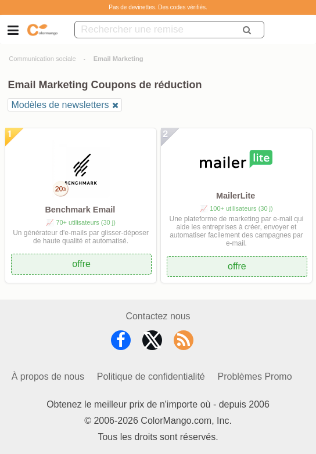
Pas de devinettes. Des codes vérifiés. (158, 7)
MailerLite (235, 195)
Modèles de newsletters (60, 105)
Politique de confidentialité (151, 376)
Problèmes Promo (255, 376)
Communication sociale (42, 58)
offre (81, 264)
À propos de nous (48, 376)
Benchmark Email (80, 209)
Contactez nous (157, 316)
